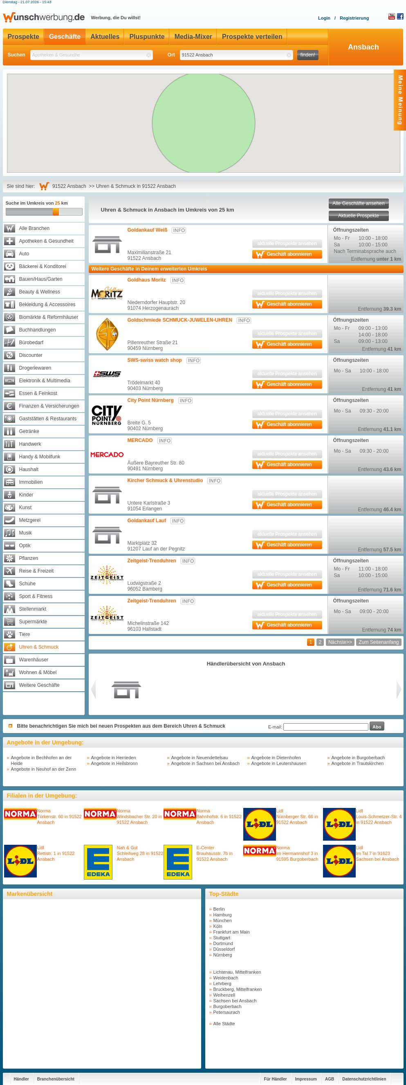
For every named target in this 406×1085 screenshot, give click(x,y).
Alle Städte (224, 1023)
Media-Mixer (193, 36)
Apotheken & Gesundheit (46, 241)
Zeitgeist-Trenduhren (152, 561)
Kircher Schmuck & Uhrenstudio (165, 480)
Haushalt (28, 469)
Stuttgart (222, 937)
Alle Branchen (34, 228)
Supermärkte (33, 622)
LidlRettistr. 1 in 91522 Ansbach (56, 853)
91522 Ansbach (70, 186)
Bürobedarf (31, 342)
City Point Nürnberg (151, 400)
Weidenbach (225, 977)
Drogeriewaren (35, 368)
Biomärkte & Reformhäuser (49, 317)
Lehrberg (222, 983)
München (222, 920)
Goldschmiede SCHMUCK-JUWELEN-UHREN (180, 320)
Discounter (31, 355)
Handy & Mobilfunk (40, 457)
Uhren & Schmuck (39, 647)
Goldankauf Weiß (148, 230)
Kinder (26, 495)
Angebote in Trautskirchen (358, 763)
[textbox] (91, 55)
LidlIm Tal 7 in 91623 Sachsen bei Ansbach (377, 853)
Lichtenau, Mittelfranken (237, 972)
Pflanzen (28, 558)
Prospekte (23, 36)
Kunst (25, 507)
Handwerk (30, 444)
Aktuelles (104, 36)
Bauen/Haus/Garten (41, 279)
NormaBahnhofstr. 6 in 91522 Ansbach (219, 816)
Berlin (219, 909)
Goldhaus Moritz (147, 280)
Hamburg (222, 914)
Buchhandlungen (37, 330)
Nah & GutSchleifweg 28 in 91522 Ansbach (140, 853)
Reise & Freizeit (36, 571)
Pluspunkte (146, 36)
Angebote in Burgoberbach (358, 757)
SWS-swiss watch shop (155, 360)
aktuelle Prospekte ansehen (286, 243)
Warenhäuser (34, 660)
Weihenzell (224, 995)
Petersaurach (226, 1012)
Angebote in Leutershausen (279, 763)
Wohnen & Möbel (38, 672)
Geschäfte (65, 36)
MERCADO (140, 440)
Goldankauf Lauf (147, 520)
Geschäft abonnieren (289, 254)
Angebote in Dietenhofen (276, 757)
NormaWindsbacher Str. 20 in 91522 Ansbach (139, 816)
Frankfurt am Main (231, 931)
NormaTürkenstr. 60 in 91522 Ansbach (59, 816)
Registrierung (354, 18)
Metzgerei (30, 520)
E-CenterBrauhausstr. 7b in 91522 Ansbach (215, 853)
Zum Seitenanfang (379, 642)
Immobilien (31, 482)
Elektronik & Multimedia (44, 380)
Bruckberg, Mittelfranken (237, 989)
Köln (217, 926)
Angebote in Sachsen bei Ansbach (205, 763)
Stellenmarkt (33, 609)
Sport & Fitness (36, 596)
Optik (25, 545)
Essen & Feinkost (38, 393)
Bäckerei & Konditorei (42, 266)
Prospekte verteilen (252, 36)
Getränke (29, 431)
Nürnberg (222, 954)
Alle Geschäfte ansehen (358, 203)
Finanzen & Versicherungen (49, 406)
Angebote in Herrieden (113, 757)
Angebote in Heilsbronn (114, 763)
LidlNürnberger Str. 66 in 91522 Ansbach (297, 816)
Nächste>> (340, 642)
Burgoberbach (227, 1006)
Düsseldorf (224, 949)
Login (324, 18)
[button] (206, 111)
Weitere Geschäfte (39, 685)
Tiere (24, 634)
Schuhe (27, 583)
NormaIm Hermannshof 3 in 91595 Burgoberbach (297, 853)
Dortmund (223, 943)
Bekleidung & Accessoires (47, 304)
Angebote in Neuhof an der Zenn (43, 769)
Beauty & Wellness (40, 292)
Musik (25, 533)
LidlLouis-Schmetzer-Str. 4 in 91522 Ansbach (379, 816)
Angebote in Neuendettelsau (199, 757)
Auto (24, 254)
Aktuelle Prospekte (358, 216)
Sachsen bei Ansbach (235, 1000)
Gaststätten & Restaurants (48, 419)
